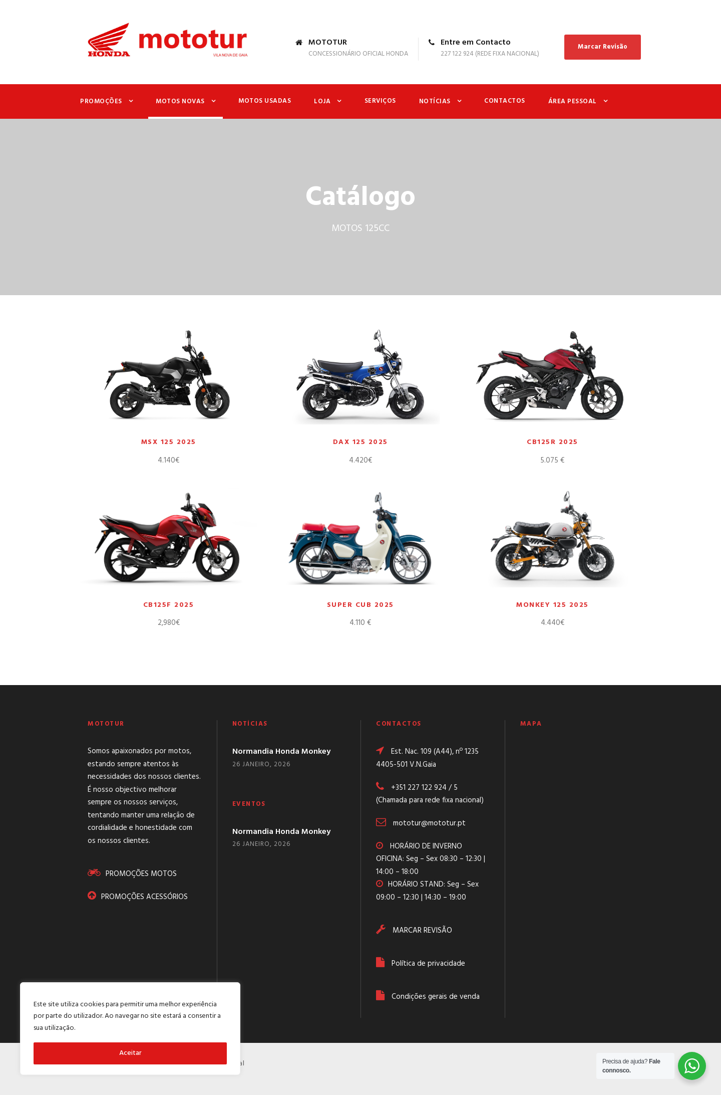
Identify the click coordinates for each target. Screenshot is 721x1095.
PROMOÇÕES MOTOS (142, 874)
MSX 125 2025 (168, 442)
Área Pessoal (572, 101)
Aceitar (130, 1053)
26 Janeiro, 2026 (261, 764)
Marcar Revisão (602, 47)
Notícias (435, 101)
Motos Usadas (264, 101)
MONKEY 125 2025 (552, 605)
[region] (130, 1028)
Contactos (504, 101)
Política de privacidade (428, 964)
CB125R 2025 (552, 442)
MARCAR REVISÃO (422, 931)
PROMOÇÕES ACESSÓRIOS (144, 897)
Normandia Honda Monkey (281, 751)
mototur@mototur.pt (429, 823)
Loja (322, 101)
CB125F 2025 (168, 605)
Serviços (380, 101)
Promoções (101, 101)
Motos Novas (180, 101)
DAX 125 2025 (360, 442)
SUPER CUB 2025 (360, 605)
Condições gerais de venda (436, 997)
